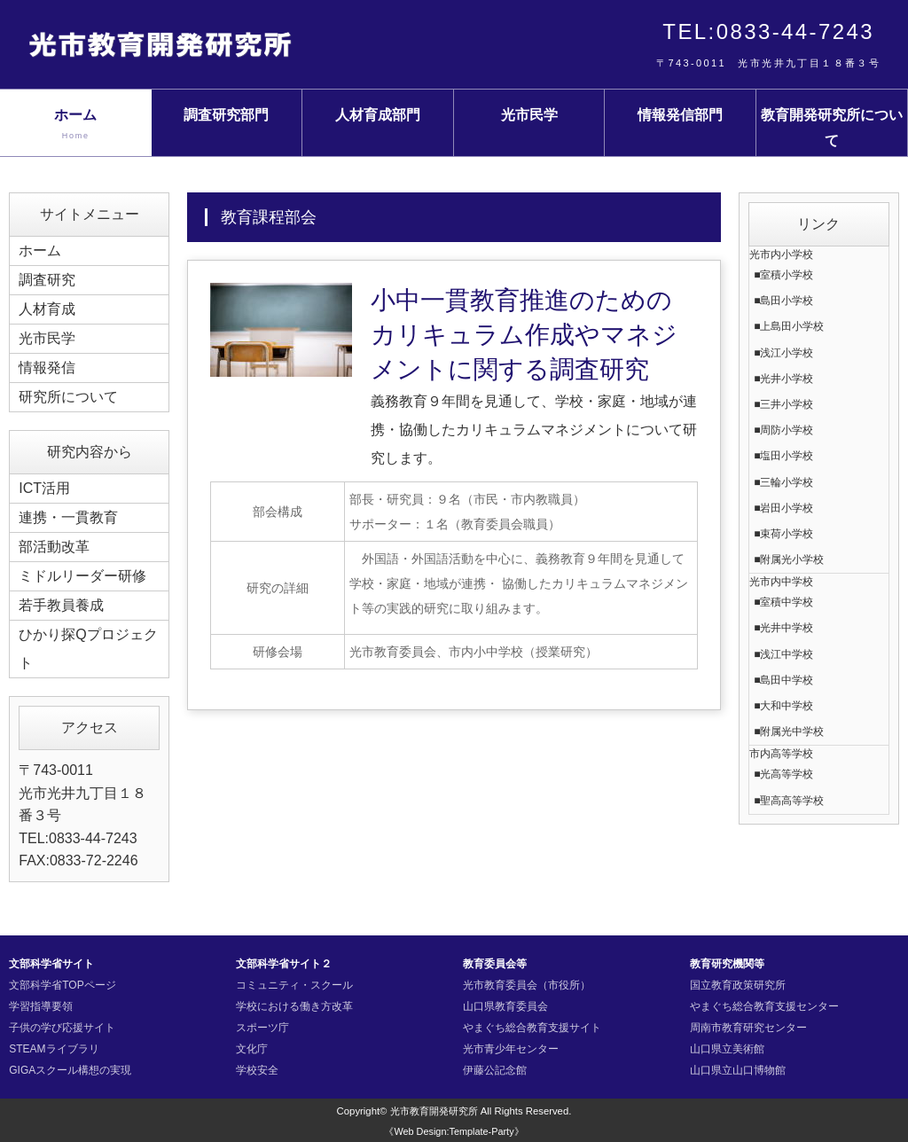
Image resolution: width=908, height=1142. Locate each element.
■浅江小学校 (783, 353)
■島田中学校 (783, 680)
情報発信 (47, 367)
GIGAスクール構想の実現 (70, 1070)
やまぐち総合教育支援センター (764, 1006)
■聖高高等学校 (789, 800)
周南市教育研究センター (748, 1027)
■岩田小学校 (783, 508)
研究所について (68, 396)
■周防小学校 (783, 430)
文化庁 (252, 1049)
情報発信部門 (680, 114)
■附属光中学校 (789, 731)
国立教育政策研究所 (738, 985)
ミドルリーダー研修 (82, 575)
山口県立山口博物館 (738, 1070)
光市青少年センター (511, 1049)
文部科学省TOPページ (62, 985)
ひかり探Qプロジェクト (88, 648)
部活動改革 (54, 546)
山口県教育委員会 (505, 1006)
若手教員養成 (61, 605)
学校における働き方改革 (294, 1006)
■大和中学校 (783, 706)
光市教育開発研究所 (434, 1111)
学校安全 (257, 1070)
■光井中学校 (783, 628)
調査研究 (47, 279)
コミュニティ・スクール (294, 985)
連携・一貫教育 (68, 517)
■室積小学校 (783, 275)
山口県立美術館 (727, 1049)
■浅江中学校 (783, 654)
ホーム (76, 125)
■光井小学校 (783, 378)
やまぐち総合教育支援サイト (532, 1027)
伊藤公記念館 (495, 1070)
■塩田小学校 (783, 456)
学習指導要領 (41, 1006)
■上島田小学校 (789, 326)
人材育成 (47, 309)
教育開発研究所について (832, 127)
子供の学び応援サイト (62, 1027)
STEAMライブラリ (53, 1049)
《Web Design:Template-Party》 (453, 1131)
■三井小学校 (783, 404)
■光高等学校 (783, 774)
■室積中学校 (783, 602)
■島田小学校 (783, 300)
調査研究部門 (226, 114)
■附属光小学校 (789, 559)
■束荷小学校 (783, 534)
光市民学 (529, 114)
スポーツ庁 (262, 1027)
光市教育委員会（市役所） (527, 985)
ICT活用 (44, 488)
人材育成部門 (377, 114)
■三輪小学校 (783, 482)
